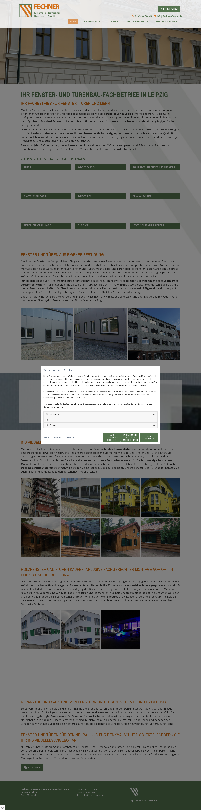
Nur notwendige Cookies (92, 437)
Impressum (69, 437)
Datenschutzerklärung (52, 437)
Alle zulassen (145, 437)
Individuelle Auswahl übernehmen (118, 437)
